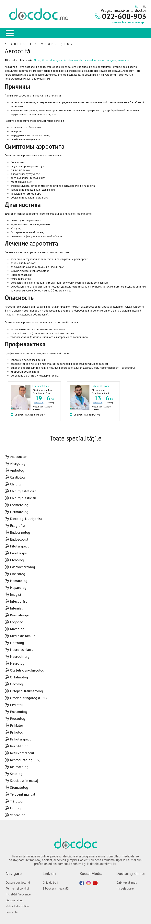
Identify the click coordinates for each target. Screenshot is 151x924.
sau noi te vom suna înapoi (129, 22)
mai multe (123, 60)
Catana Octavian (100, 386)
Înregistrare (125, 888)
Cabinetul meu (126, 882)
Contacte (12, 912)
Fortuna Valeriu (40, 386)
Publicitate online (17, 906)
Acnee (97, 60)
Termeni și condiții (17, 888)
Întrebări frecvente (18, 894)
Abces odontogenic (52, 60)
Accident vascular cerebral (78, 60)
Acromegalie (109, 60)
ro (136, 6)
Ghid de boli (50, 882)
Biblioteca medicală (56, 888)
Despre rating (14, 900)
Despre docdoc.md (18, 882)
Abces (37, 60)
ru (144, 6)
